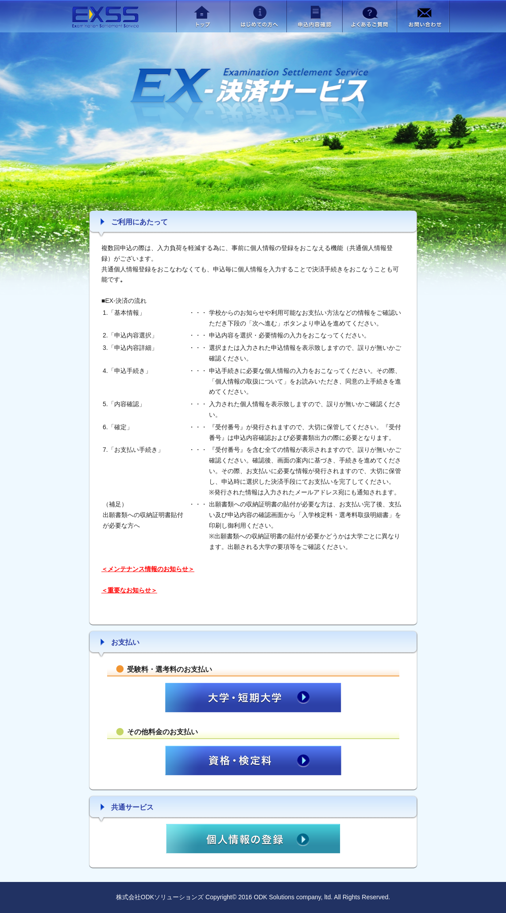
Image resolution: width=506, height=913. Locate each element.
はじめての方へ (258, 16)
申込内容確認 (314, 16)
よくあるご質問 (369, 16)
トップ (203, 16)
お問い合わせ (423, 16)
